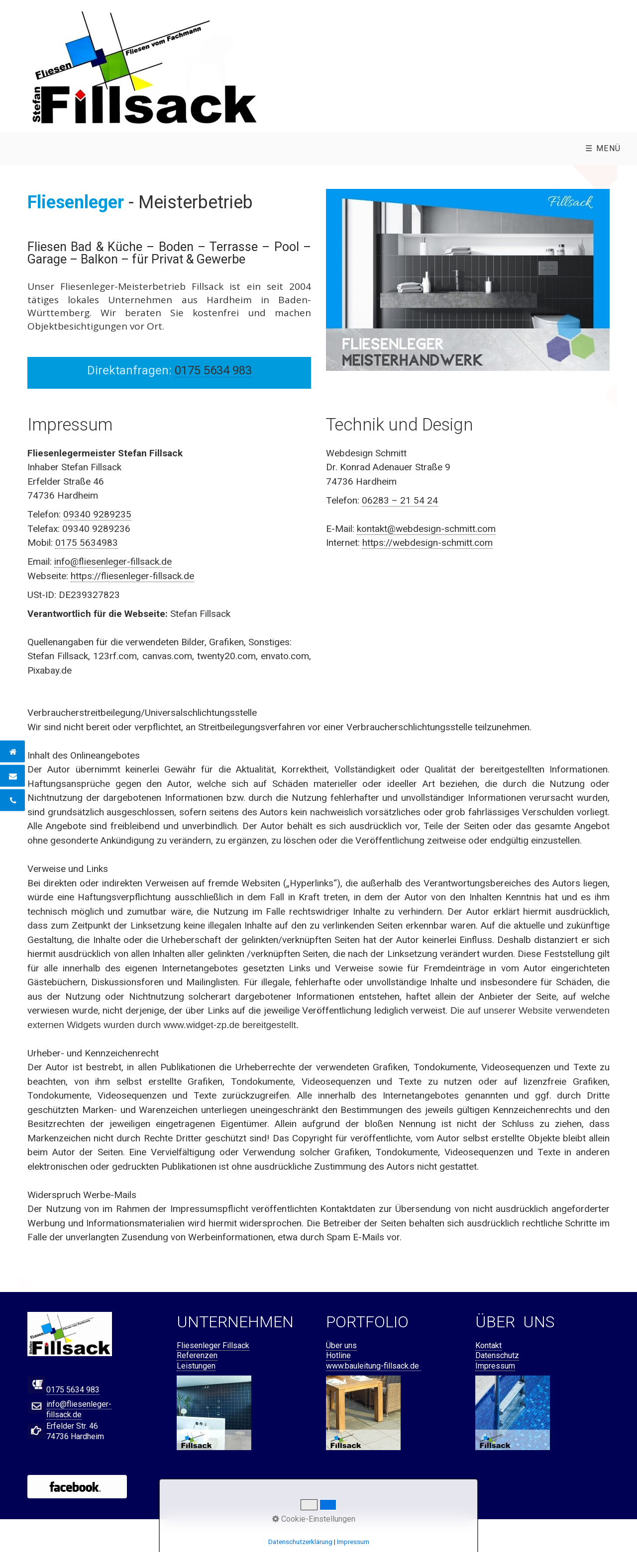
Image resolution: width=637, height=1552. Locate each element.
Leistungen (196, 1366)
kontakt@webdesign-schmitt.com (426, 528)
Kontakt (488, 1345)
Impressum (495, 1366)
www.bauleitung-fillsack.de (373, 1366)
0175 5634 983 (73, 1389)
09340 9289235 (97, 514)
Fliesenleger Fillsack (213, 1345)
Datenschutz (497, 1355)
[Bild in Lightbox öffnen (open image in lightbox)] (144, 66)
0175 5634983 (86, 542)
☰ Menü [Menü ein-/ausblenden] (603, 148)
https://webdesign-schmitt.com (427, 542)
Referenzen (197, 1355)
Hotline (338, 1355)
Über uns (341, 1345)
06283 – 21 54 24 (400, 500)
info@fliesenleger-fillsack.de (113, 561)
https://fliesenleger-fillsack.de (132, 576)
